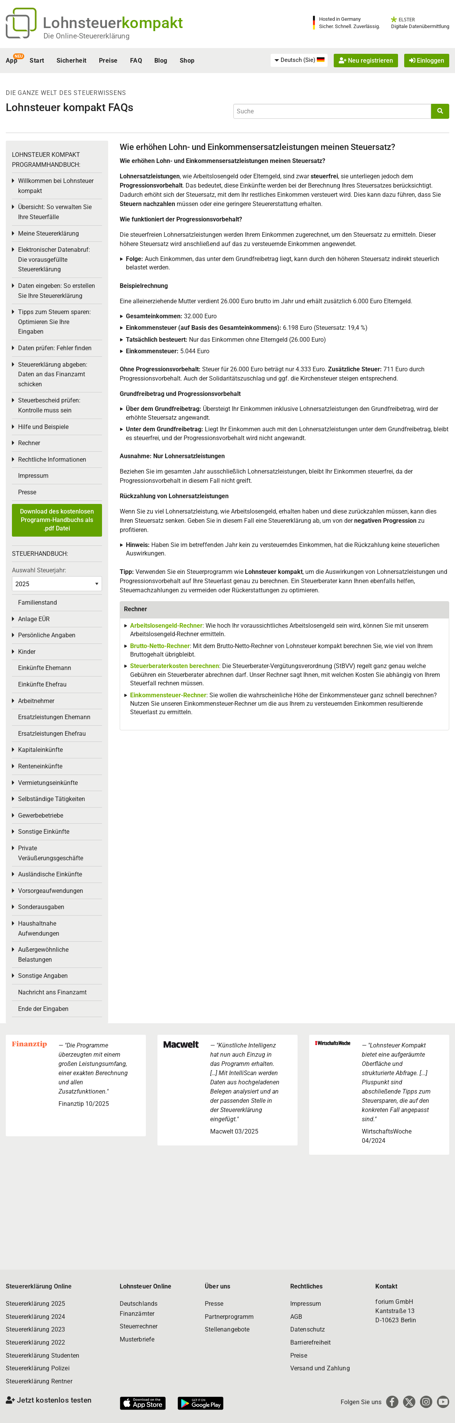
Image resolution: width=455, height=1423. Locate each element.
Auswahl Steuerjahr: (39, 570)
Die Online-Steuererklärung (86, 36)
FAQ (136, 60)
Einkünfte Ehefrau (42, 684)
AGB (296, 1316)
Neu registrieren (366, 60)
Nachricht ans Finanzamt (52, 992)
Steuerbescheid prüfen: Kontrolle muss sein (49, 405)
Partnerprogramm (229, 1316)
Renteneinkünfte (40, 766)
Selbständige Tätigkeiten (51, 799)
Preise (108, 60)
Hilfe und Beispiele (43, 427)
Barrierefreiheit (310, 1342)
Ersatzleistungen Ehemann (54, 717)
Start (37, 60)
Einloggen (426, 60)
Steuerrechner (139, 1326)
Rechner (29, 443)
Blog (160, 60)
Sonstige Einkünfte (43, 831)
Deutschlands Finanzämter (139, 1308)
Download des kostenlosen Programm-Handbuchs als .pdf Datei (57, 520)
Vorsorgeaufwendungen (50, 890)
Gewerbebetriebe (40, 815)
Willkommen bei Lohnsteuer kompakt (56, 185)
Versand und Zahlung (320, 1368)
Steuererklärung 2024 (35, 1316)
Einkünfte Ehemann (44, 668)
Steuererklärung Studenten (42, 1355)
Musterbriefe (137, 1339)
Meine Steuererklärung (48, 233)
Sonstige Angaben (43, 975)
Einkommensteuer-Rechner (168, 695)
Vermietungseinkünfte (48, 782)
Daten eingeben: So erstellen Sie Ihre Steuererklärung (56, 290)
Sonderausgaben (41, 907)
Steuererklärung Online (39, 1286)
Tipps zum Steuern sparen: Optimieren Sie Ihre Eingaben (54, 321)
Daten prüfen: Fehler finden (55, 348)
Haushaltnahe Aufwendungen (38, 928)
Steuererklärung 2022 (35, 1342)
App (11, 60)
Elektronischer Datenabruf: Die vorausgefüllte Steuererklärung (54, 259)
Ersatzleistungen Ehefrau (52, 733)
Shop (187, 60)
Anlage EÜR (34, 619)
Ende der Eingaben (43, 1008)
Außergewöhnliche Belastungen (43, 954)
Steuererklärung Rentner (39, 1381)
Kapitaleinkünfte (40, 749)
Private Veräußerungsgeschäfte (50, 853)
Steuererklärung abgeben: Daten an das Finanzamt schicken (52, 374)
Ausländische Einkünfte (50, 874)
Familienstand (37, 602)
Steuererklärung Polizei (38, 1368)
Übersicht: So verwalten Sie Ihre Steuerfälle (55, 212)
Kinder (26, 651)
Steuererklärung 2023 (35, 1329)
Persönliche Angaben (46, 635)
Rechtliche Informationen (52, 459)
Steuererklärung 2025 (35, 1303)
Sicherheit (72, 60)
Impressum (33, 475)
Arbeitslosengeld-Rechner (166, 625)
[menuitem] (299, 60)
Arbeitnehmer (36, 701)
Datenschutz (307, 1329)
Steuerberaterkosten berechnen (174, 666)
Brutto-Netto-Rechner (160, 646)
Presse (27, 492)
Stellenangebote (227, 1329)
